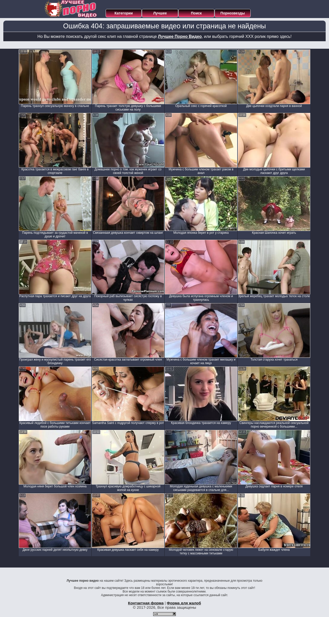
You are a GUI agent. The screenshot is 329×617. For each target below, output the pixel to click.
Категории (124, 13)
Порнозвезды (233, 13)
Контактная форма (146, 603)
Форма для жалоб (184, 603)
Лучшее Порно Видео (180, 36)
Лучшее (160, 13)
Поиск (196, 13)
